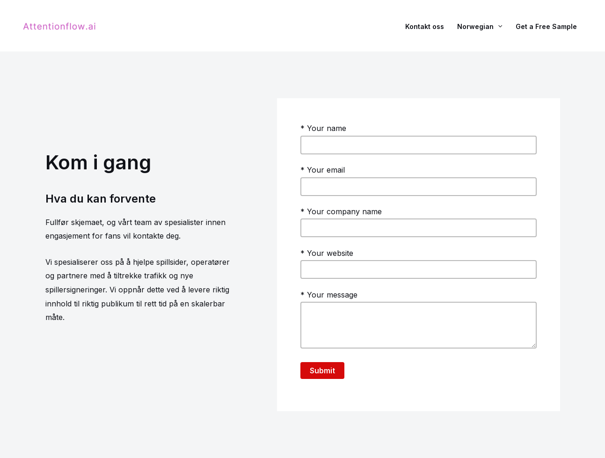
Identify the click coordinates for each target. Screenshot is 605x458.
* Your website (418, 263)
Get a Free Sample (546, 26)
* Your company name (418, 222)
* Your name (418, 139)
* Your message (418, 321)
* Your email (418, 180)
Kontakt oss (424, 26)
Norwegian (479, 26)
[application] (498, 26)
